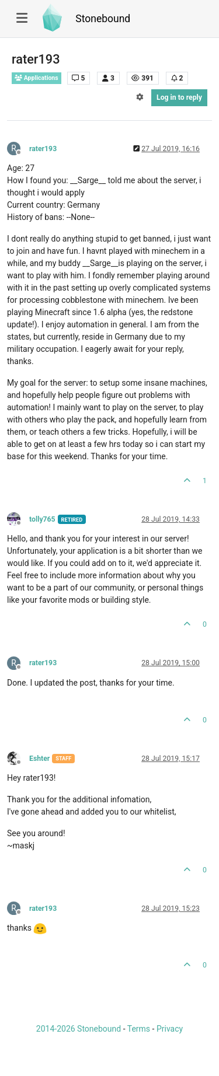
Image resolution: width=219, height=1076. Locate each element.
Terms (138, 1028)
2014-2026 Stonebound (78, 1028)
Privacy (170, 1028)
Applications (36, 78)
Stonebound (102, 19)
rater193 (43, 149)
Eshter (39, 758)
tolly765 (42, 519)
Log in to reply (179, 97)
